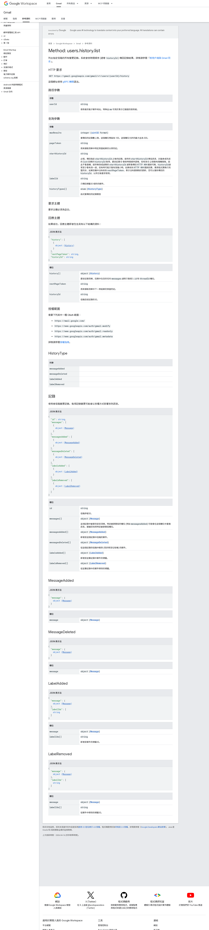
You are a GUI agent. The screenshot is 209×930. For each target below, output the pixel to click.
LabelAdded (71, 471)
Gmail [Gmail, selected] (59, 3)
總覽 (5, 18)
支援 (63, 18)
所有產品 (71, 3)
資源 (86, 3)
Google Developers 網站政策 (153, 827)
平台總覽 (47, 925)
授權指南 (64, 342)
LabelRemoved (72, 486)
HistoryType (95, 189)
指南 (15, 18)
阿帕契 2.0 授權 (121, 827)
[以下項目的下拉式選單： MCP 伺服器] (112, 3)
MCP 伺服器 (103, 3)
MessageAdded (72, 442)
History (69, 245)
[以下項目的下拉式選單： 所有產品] (78, 3)
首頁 (49, 3)
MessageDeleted (73, 457)
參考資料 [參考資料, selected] (26, 18)
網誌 (156, 925)
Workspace (23, 4)
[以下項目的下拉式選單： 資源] (92, 3)
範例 (54, 18)
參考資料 (88, 43)
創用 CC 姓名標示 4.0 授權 (89, 827)
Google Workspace (64, 43)
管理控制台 (103, 925)
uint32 (95, 132)
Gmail (7, 12)
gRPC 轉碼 (68, 81)
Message (69, 428)
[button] (19, 22)
